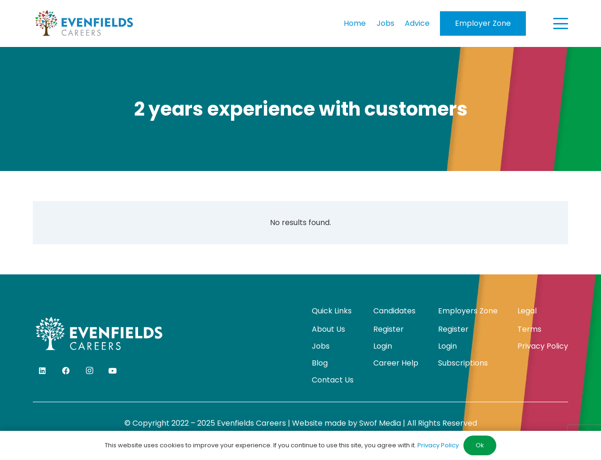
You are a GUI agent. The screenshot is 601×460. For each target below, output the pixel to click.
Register (388, 329)
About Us (328, 329)
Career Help (395, 363)
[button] (560, 23)
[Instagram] (89, 370)
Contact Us (333, 379)
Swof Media (380, 423)
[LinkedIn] (42, 370)
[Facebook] (65, 370)
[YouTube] (112, 370)
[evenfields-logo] (84, 23)
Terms (529, 329)
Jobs (321, 346)
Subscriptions (463, 363)
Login (382, 346)
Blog (320, 363)
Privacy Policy (542, 346)
